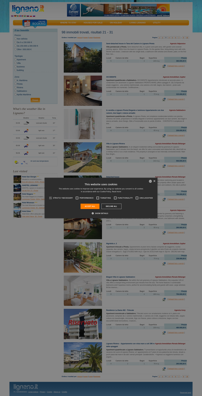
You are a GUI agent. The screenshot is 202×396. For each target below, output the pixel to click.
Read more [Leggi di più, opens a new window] (116, 191)
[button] (101, 213)
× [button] (154, 181)
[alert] (101, 198)
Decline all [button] (111, 206)
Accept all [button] (90, 206)
